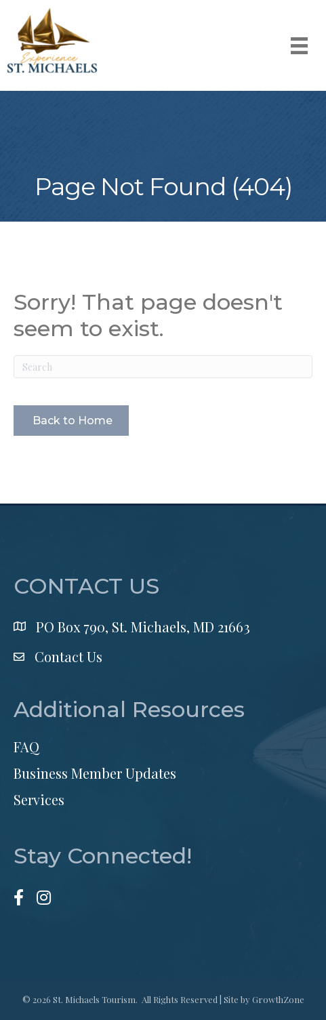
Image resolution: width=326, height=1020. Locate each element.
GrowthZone (278, 999)
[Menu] (299, 46)
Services (39, 799)
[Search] (163, 366)
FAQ (26, 746)
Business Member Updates (95, 773)
